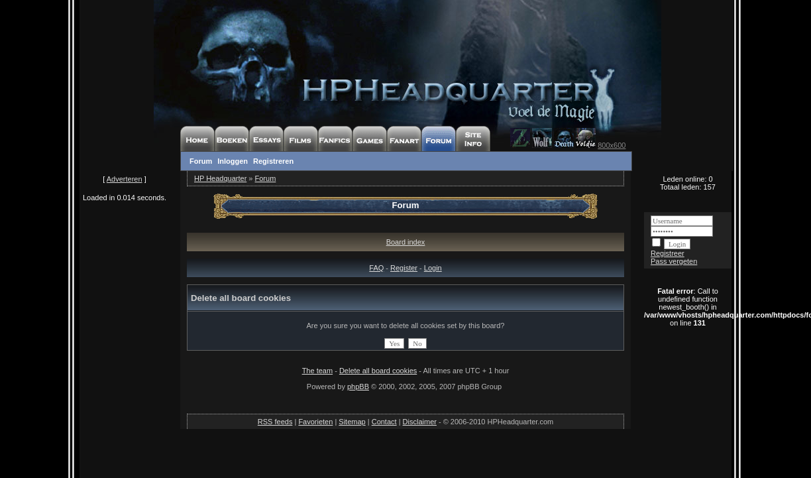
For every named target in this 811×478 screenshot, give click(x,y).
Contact (384, 422)
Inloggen (232, 161)
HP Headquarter (220, 178)
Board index (405, 242)
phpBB (358, 386)
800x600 (611, 145)
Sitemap (352, 422)
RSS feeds (275, 422)
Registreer (667, 253)
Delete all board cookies (378, 371)
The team (317, 371)
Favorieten (315, 422)
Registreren (273, 161)
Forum (200, 161)
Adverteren (124, 179)
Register (403, 268)
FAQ (376, 268)
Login (433, 268)
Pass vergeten (674, 261)
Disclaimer (420, 422)
